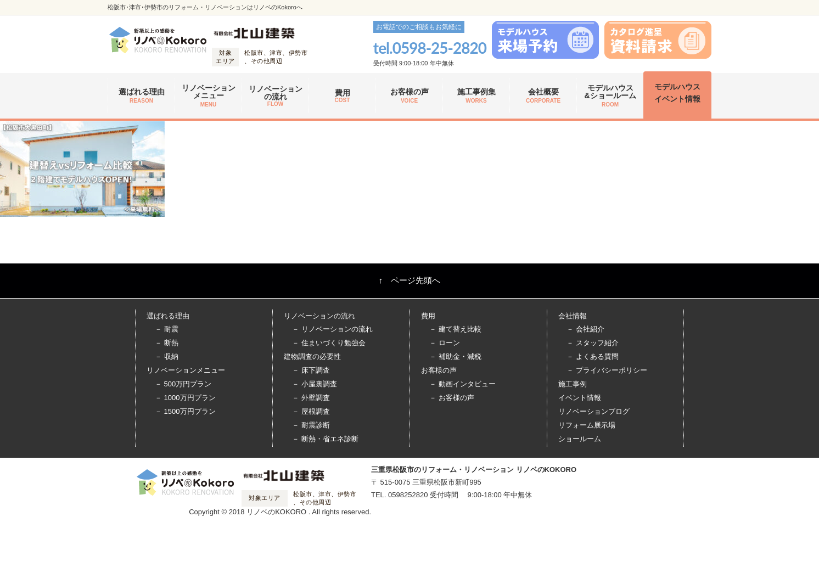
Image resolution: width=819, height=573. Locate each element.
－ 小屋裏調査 (314, 384)
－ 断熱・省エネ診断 (325, 439)
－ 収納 (166, 356)
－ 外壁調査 (311, 398)
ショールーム (579, 439)
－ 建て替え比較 (455, 329)
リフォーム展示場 (586, 425)
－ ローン (444, 343)
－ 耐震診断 (311, 425)
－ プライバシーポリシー (606, 370)
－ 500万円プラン (183, 384)
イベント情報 (579, 398)
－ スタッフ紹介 (592, 343)
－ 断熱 (166, 343)
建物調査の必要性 (312, 356)
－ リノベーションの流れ (332, 329)
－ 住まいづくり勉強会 (329, 343)
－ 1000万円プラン (185, 398)
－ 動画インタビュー (462, 384)
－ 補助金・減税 (455, 356)
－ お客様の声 (451, 398)
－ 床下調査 (311, 370)
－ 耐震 (166, 329)
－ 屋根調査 (311, 411)
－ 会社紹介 (585, 329)
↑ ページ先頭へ (410, 280)
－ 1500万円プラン (185, 411)
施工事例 (572, 384)
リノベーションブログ (594, 411)
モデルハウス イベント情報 (677, 92)
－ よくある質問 (592, 356)
